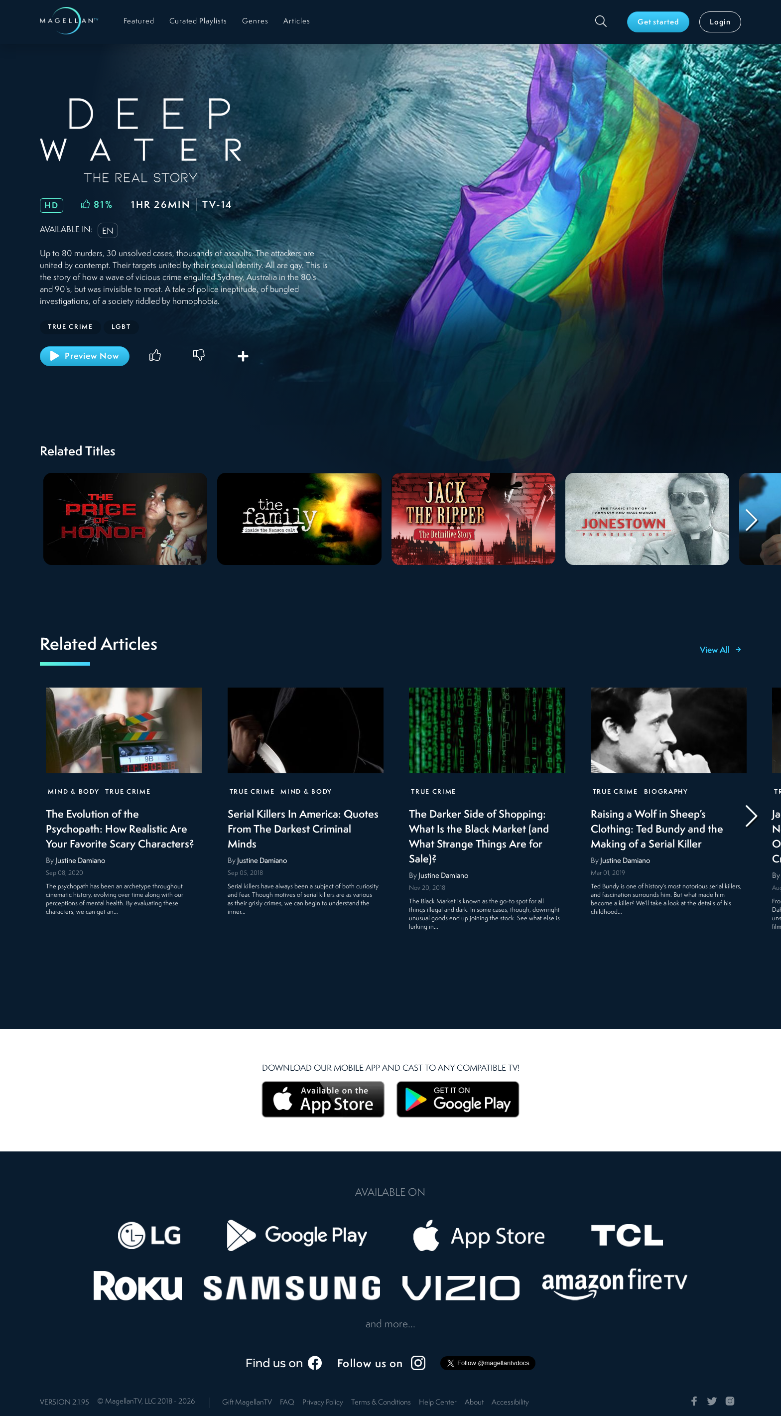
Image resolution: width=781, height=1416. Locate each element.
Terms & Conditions (381, 1403)
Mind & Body (73, 792)
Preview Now (84, 356)
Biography (666, 792)
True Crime (127, 792)
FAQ (287, 1403)
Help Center (438, 1403)
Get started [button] (658, 22)
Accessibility (510, 1403)
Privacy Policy (322, 1403)
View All (720, 651)
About (474, 1403)
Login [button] (720, 22)
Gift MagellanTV (247, 1403)
